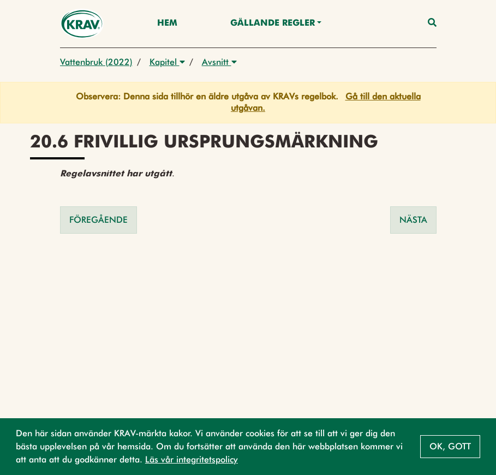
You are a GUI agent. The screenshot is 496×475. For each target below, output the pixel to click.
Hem (167, 23)
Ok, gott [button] (450, 446)
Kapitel (167, 62)
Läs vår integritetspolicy (191, 459)
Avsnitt (219, 62)
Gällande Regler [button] (272, 23)
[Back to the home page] (82, 24)
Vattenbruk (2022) (96, 62)
